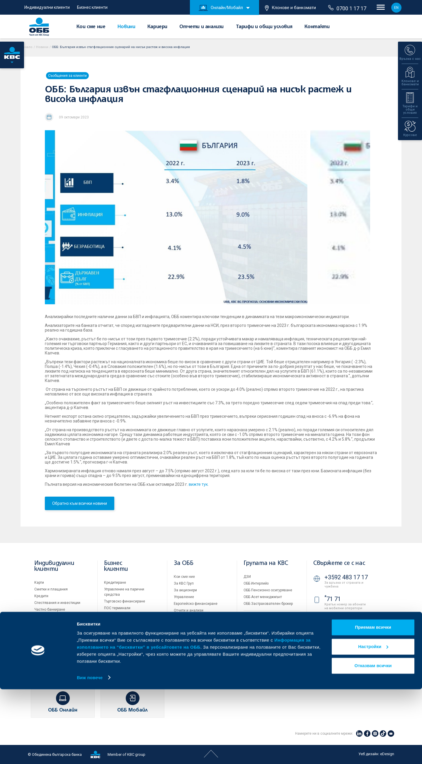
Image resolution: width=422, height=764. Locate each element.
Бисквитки (252, 636)
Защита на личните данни (265, 643)
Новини (126, 27)
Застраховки (45, 616)
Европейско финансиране (195, 604)
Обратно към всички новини (79, 503)
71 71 (332, 598)
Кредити (41, 596)
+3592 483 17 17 (346, 577)
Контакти (317, 27)
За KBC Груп (184, 583)
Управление (184, 597)
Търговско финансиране (124, 601)
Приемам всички (373, 702)
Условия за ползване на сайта (269, 629)
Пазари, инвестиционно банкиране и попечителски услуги (126, 620)
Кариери (157, 27)
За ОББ (183, 563)
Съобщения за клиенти (67, 76)
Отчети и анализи (201, 27)
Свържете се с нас (339, 563)
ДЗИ (247, 577)
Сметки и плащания (51, 589)
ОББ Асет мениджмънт (263, 597)
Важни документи (259, 650)
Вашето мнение (187, 651)
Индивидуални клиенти (47, 7)
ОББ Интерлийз (256, 583)
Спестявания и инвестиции (57, 603)
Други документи (188, 624)
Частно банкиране (49, 609)
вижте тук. (199, 484)
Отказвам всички (373, 740)
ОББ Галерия (184, 631)
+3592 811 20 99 (346, 636)
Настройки (373, 721)
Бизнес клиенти (92, 7)
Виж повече (90, 752)
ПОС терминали (117, 608)
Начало (27, 47)
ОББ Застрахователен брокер (268, 604)
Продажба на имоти (260, 616)
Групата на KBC (266, 563)
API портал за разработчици (267, 656)
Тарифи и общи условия (264, 27)
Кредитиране (115, 582)
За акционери (185, 590)
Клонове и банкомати (290, 8)
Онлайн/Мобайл (221, 8)
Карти (39, 582)
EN (396, 8)
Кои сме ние (91, 27)
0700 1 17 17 (347, 8)
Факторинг (113, 632)
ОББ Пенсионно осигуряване (268, 590)
